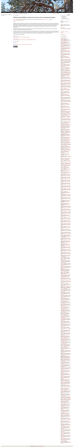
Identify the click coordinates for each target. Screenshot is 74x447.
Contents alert (63, 27)
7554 (62, 251)
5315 (63, 93)
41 (68, 374)
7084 (62, 225)
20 (65, 95)
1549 (63, 434)
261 (68, 233)
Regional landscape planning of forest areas (65, 122)
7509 (62, 239)
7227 (62, 216)
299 (63, 372)
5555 (63, 63)
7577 (63, 242)
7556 (62, 248)
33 (68, 416)
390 (63, 431)
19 (65, 107)
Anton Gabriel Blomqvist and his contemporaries (66, 206)
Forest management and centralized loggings (65, 148)
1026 (63, 437)
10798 (61, 279)
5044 (65, 110)
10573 (62, 282)
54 (68, 290)
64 (66, 147)
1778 (66, 314)
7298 (62, 213)
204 (64, 366)
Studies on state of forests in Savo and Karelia (65, 229)
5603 (61, 52)
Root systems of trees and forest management (65, 158)
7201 (62, 219)
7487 (62, 187)
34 (69, 405)
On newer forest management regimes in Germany (65, 223)
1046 (65, 340)
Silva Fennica (15, 13)
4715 (65, 133)
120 (68, 250)
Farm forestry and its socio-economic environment (66, 174)
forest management (16, 39)
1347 (65, 323)
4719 (22, 13)
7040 (62, 228)
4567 (63, 152)
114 (62, 133)
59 (68, 264)
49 (68, 201)
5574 (69, 60)
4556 (62, 157)
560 (64, 395)
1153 (63, 334)
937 (66, 337)
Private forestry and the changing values (65, 70)
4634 (66, 145)
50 (70, 316)
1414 (64, 320)
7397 (63, 193)
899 (65, 343)
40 (69, 383)
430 (63, 392)
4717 (68, 130)
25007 (64, 265)
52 (68, 156)
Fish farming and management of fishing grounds (66, 163)
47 (68, 436)
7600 (65, 256)
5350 (61, 87)
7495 (62, 184)
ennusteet (28, 37)
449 (63, 349)
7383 (62, 196)
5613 (64, 46)
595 (68, 400)
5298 (63, 99)
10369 (64, 291)
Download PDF (29, 44)
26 (67, 75)
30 (68, 54)
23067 (64, 259)
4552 (68, 159)
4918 (61, 120)
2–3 (70, 54)
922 (66, 346)
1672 (65, 317)
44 (68, 204)
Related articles (63, 34)
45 (69, 351)
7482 (62, 190)
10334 (64, 294)
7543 (62, 254)
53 (70, 302)
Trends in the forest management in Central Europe (65, 116)
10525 (64, 285)
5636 (65, 43)
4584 (70, 149)
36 (68, 442)
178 (64, 363)
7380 (62, 199)
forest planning (21, 39)
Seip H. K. (14, 19)
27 (64, 68)
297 (63, 375)
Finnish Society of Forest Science (39, 446)
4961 (61, 117)
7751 (65, 311)
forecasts (34, 39)
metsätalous (19, 37)
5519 (63, 66)
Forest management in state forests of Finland (66, 144)
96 (65, 138)
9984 (62, 422)
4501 (66, 168)
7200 (62, 222)
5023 (69, 112)
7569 (63, 245)
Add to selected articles (56, 13)
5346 (61, 90)
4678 (68, 138)
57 (69, 276)
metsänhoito (15, 37)
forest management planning (28, 39)
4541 (62, 161)
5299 (61, 96)
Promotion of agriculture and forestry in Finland (66, 165)
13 (70, 109)
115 (18, 13)
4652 (68, 140)
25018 (65, 262)
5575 (61, 58)
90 (65, 140)
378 (63, 428)
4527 (66, 166)
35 (68, 210)
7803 (65, 308)
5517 (69, 68)
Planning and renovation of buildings (65, 167)
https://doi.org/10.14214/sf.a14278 (18, 20)
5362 (63, 84)
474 (63, 378)
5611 (63, 49)
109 (68, 253)
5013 (67, 114)
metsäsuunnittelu (23, 37)
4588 (70, 147)
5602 (63, 55)
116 (63, 352)
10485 (67, 288)
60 (69, 261)
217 (63, 369)
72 (64, 425)
